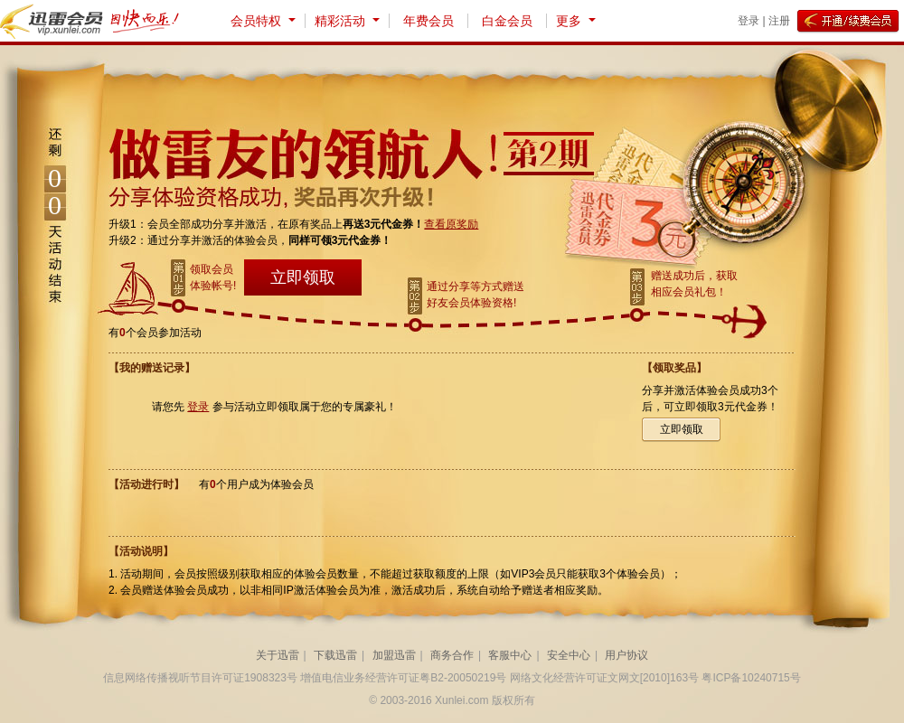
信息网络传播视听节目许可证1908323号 (200, 677)
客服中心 (510, 655)
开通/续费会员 (847, 21)
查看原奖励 (451, 224)
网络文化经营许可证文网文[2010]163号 (604, 677)
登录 (748, 20)
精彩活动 (340, 21)
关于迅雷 (277, 655)
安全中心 (568, 655)
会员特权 (256, 21)
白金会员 (507, 21)
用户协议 (626, 655)
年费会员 (428, 21)
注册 (779, 20)
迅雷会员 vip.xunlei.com (54, 21)
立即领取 (302, 277)
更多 (568, 21)
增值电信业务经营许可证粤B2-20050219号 (403, 677)
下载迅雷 (335, 655)
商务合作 (452, 655)
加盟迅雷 (394, 655)
